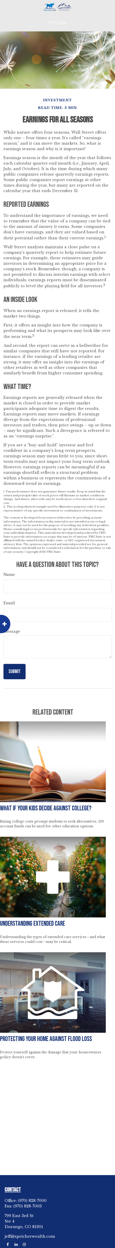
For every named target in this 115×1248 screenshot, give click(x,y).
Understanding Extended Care (32, 924)
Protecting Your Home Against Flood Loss (46, 1039)
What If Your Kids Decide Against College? (45, 808)
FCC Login (57, 22)
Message (11, 631)
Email (9, 603)
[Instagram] (24, 1244)
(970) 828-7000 (32, 1200)
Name (9, 574)
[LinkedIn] (16, 1244)
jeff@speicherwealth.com (30, 1236)
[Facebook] (8, 1244)
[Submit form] (14, 671)
